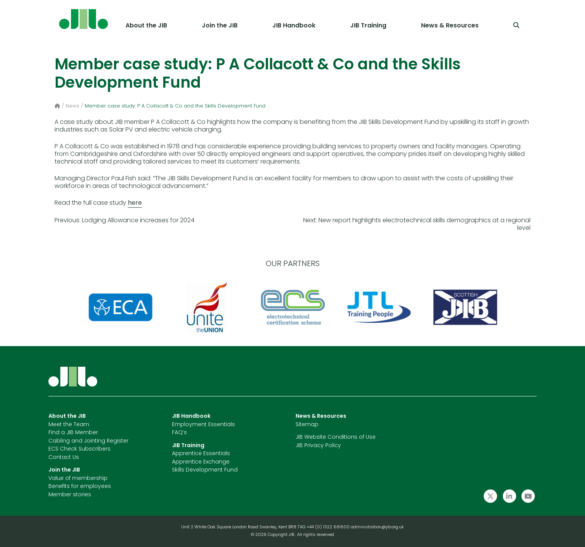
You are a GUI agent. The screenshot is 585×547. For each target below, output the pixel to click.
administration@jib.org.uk (377, 527)
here (135, 203)
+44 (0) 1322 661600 (329, 527)
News (72, 106)
